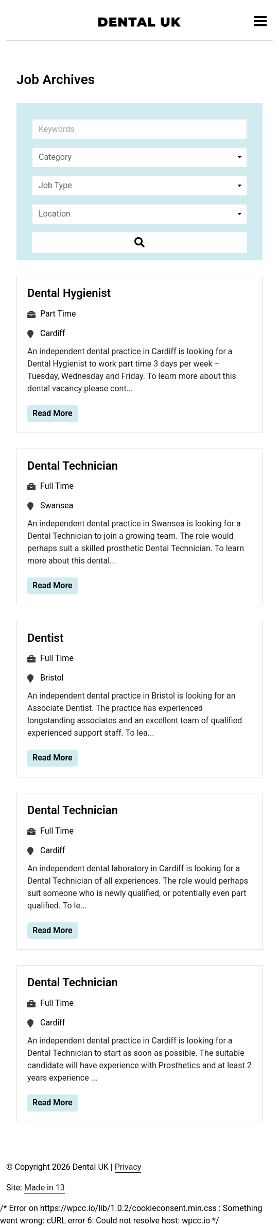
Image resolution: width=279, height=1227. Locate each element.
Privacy (128, 1167)
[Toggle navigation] (260, 21)
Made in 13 (44, 1187)
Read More (52, 413)
